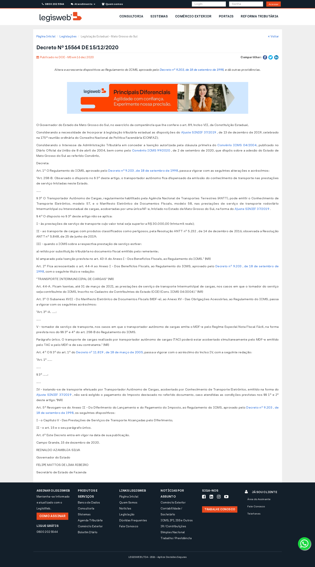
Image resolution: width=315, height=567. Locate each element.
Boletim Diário (87, 532)
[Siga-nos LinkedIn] (211, 496)
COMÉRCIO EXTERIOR (193, 16)
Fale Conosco (128, 526)
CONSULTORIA (131, 16)
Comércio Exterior (90, 526)
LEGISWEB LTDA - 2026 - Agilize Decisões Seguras (157, 557)
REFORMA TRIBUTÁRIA (259, 16)
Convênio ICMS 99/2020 (151, 150)
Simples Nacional (173, 532)
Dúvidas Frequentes (133, 520)
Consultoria (86, 508)
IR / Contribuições (173, 526)
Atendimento (83, 4)
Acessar (273, 4)
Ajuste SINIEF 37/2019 (198, 132)
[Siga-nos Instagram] (219, 496)
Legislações (68, 36)
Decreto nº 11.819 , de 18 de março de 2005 (109, 352)
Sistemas (84, 514)
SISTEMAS (159, 16)
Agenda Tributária (90, 520)
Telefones (254, 513)
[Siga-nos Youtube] (226, 496)
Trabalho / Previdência (176, 538)
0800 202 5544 (53, 4)
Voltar (273, 36)
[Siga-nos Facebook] (204, 496)
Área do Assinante (259, 499)
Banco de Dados (89, 502)
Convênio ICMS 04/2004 (237, 145)
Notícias (125, 508)
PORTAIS (226, 16)
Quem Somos (128, 502)
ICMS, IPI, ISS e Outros (177, 520)
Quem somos (112, 4)
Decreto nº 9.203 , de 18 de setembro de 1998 (143, 171)
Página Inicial (46, 36)
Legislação (127, 514)
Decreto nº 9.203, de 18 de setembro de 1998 (192, 70)
